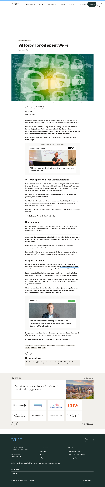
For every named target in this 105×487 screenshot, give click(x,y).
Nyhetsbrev (61, 345)
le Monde (76, 131)
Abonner (92, 4)
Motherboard (45, 131)
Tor (39, 348)
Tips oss (89, 440)
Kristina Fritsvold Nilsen (19, 450)
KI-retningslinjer (73, 458)
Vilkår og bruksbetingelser (76, 454)
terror (33, 348)
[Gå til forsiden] (15, 4)
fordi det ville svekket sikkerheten (65, 275)
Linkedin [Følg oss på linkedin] (42, 454)
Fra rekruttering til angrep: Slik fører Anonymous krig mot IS (48, 339)
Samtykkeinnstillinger (75, 451)
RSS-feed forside (45, 448)
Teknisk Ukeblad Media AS (26, 480)
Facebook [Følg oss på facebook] (42, 451)
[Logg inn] (83, 4)
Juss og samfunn (24, 40)
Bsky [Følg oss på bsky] (41, 458)
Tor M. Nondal (16, 456)
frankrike (29, 345)
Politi (27, 348)
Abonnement (52, 469)
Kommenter (38, 106)
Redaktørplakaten (53, 463)
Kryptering (51, 345)
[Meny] (99, 4)
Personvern (70, 345)
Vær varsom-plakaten (37, 463)
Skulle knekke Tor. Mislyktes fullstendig (41, 216)
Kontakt (52, 474)
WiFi (44, 348)
